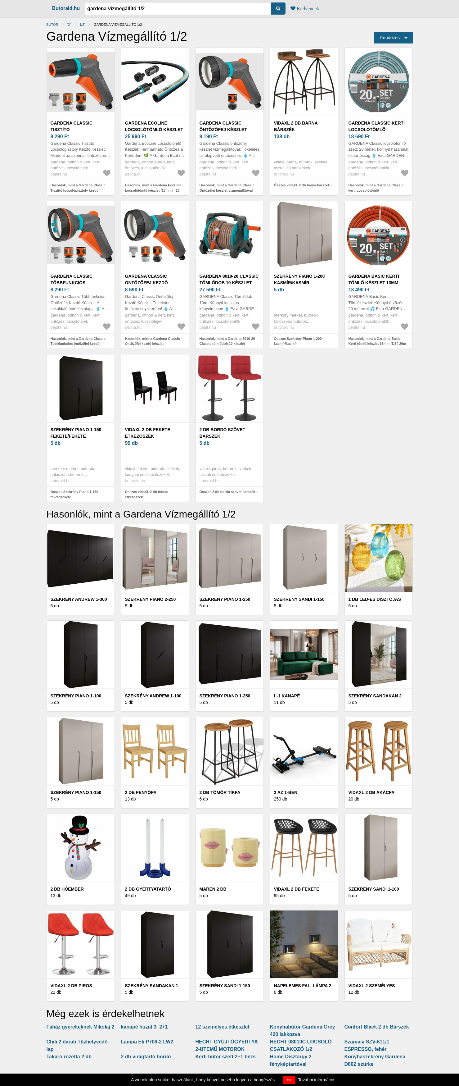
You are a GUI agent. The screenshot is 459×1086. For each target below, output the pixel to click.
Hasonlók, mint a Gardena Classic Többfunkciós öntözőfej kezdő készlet (78, 344)
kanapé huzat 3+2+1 (144, 1026)
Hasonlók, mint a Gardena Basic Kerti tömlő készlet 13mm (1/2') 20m (377, 341)
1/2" (82, 24)
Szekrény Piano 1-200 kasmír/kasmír (299, 279)
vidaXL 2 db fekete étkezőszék (147, 433)
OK (289, 1080)
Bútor (52, 24)
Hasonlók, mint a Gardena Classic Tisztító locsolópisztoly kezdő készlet (78, 190)
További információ (316, 1079)
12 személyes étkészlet (223, 1026)
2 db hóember (67, 889)
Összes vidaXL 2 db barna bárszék (302, 185)
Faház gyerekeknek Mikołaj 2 (81, 1026)
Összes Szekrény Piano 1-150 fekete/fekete (74, 494)
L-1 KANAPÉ (287, 695)
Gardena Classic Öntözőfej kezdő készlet (146, 283)
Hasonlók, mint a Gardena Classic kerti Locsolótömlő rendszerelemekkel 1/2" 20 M (376, 190)
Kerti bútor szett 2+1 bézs (226, 1056)
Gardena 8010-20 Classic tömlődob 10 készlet (229, 279)
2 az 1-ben (286, 792)
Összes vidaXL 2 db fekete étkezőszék (146, 494)
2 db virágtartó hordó (146, 1056)
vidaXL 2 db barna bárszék (296, 126)
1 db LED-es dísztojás (375, 599)
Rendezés (390, 37)
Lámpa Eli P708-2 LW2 (147, 1041)
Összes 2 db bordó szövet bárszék (227, 492)
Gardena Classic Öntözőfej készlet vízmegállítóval (223, 130)
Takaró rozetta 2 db (69, 1056)
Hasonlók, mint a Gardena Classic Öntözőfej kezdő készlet (152, 341)
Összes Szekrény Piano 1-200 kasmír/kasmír (298, 341)
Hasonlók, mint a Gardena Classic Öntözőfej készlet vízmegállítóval (227, 187)
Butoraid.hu (66, 8)
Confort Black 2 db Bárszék (376, 1026)
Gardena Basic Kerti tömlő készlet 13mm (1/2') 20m (374, 283)
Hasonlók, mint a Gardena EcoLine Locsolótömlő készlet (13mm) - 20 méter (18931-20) (153, 190)
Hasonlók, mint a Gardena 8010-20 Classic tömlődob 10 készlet (227, 341)
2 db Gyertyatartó (148, 889)
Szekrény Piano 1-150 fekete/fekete (76, 433)
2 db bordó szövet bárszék (222, 433)
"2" (69, 24)
